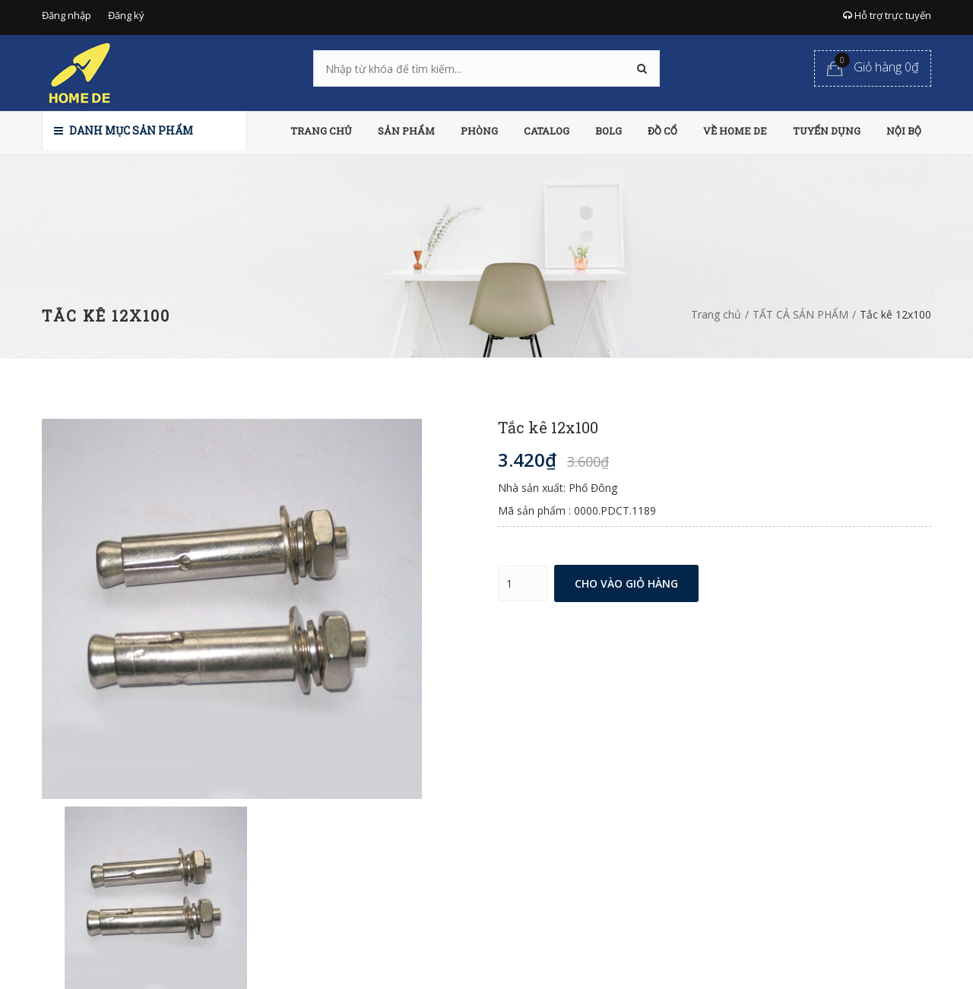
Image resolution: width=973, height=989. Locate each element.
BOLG (608, 131)
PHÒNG (479, 131)
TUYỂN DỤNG (826, 131)
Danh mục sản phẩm (123, 130)
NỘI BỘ (903, 131)
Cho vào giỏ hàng (626, 583)
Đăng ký (126, 15)
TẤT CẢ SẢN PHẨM (800, 314)
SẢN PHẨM (406, 131)
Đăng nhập (66, 15)
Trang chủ (716, 314)
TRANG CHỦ (321, 131)
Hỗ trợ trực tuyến (887, 15)
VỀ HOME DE (735, 131)
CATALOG (546, 131)
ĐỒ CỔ (662, 131)
